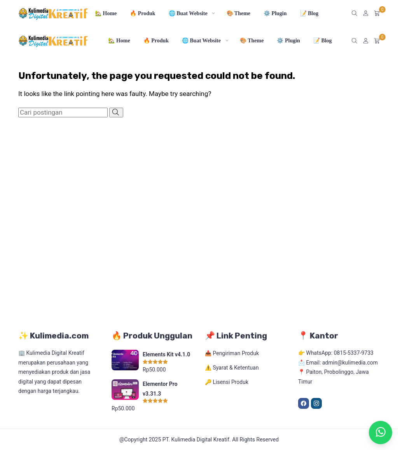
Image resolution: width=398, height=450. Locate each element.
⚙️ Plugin (275, 13)
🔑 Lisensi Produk (226, 382)
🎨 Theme (238, 13)
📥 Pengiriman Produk (232, 353)
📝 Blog (309, 13)
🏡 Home (106, 13)
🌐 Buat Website (188, 13)
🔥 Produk (142, 13)
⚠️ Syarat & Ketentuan (232, 368)
